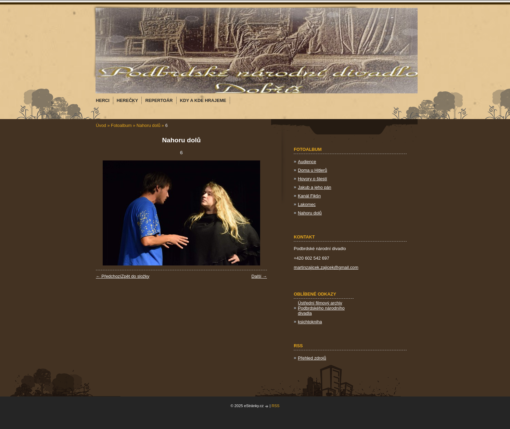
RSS (276, 406)
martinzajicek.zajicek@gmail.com (326, 267)
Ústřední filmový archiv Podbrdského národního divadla (321, 308)
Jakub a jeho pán (314, 187)
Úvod (101, 125)
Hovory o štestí (312, 178)
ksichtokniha (310, 321)
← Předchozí (108, 276)
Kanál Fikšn (309, 195)
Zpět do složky (135, 276)
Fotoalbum (121, 125)
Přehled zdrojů (312, 358)
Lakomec (307, 204)
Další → (259, 276)
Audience (307, 161)
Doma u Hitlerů (312, 170)
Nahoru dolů (149, 125)
